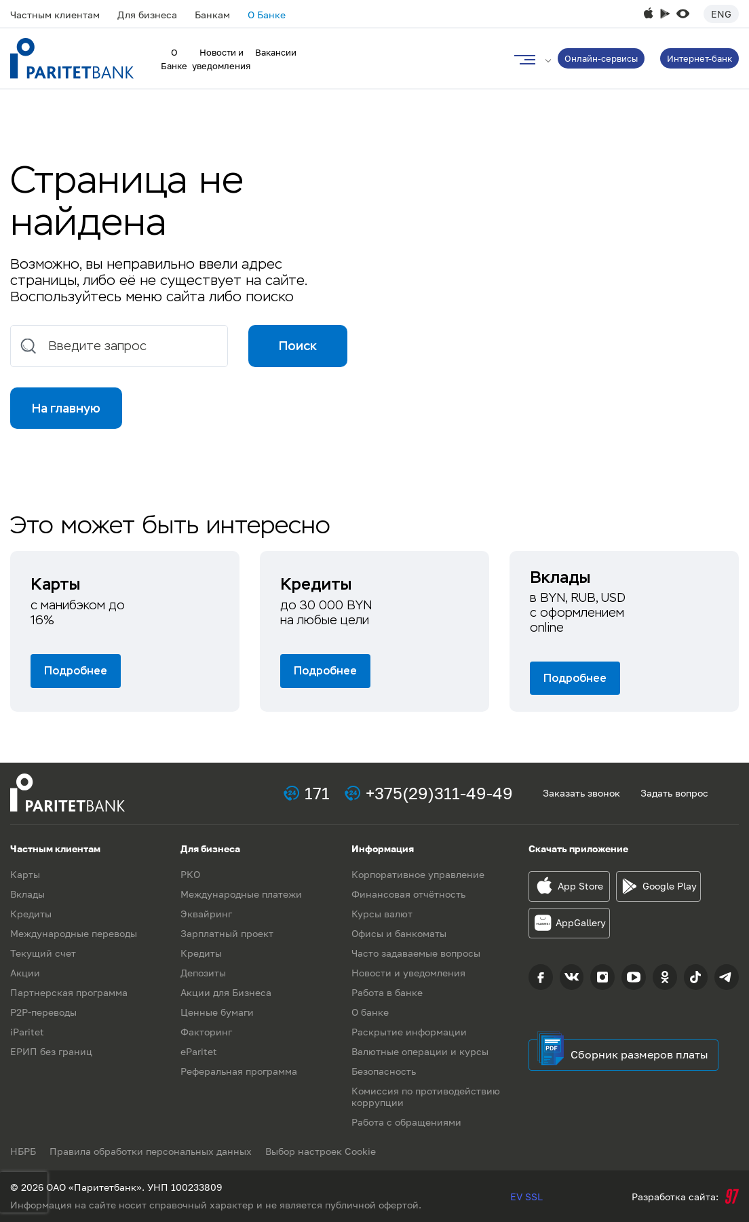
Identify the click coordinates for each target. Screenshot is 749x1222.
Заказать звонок (581, 793)
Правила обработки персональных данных (151, 1151)
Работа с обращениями (406, 1122)
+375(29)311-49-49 (439, 793)
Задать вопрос (674, 793)
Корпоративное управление (417, 874)
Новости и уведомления (408, 972)
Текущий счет (43, 953)
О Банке (267, 14)
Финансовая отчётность (408, 894)
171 (317, 793)
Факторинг (206, 1031)
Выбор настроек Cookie (320, 1151)
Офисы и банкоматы (398, 933)
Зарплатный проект (226, 933)
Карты (25, 874)
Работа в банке (387, 992)
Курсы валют (381, 913)
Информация (382, 848)
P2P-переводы (43, 1012)
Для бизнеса (147, 14)
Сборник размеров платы (639, 1054)
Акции (25, 972)
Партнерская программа (69, 992)
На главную (66, 408)
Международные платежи (241, 894)
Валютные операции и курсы (419, 1051)
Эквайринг (206, 913)
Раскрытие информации (409, 1031)
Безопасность (383, 1071)
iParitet (27, 1031)
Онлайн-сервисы (601, 58)
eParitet (198, 1051)
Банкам (212, 14)
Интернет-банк (699, 58)
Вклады (27, 894)
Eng (721, 14)
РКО (190, 874)
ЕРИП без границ (51, 1051)
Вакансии (275, 52)
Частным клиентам (55, 14)
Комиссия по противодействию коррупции (425, 1096)
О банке (370, 1012)
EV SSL (526, 1196)
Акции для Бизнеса (225, 992)
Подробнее (75, 671)
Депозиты (203, 972)
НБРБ (23, 1151)
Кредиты (31, 913)
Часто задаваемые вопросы (415, 953)
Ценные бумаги (217, 1012)
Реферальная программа (238, 1071)
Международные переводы (73, 933)
